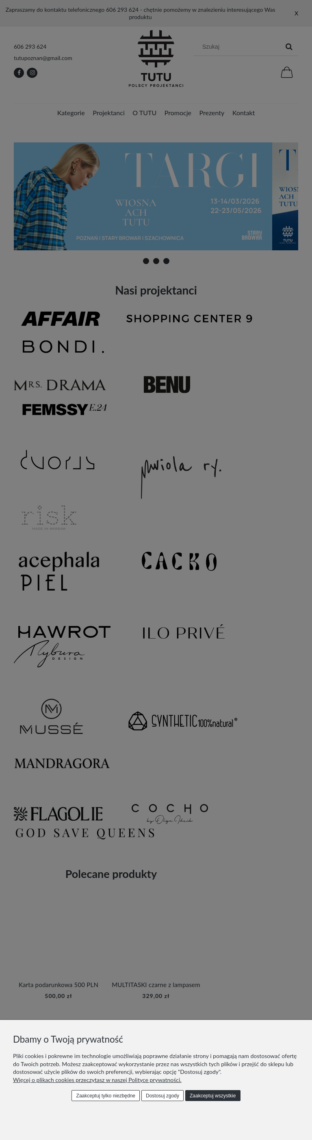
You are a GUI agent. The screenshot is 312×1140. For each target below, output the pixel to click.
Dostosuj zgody (162, 1096)
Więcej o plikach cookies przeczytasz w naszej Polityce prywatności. (97, 1079)
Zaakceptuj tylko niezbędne (105, 1096)
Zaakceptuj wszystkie (213, 1096)
